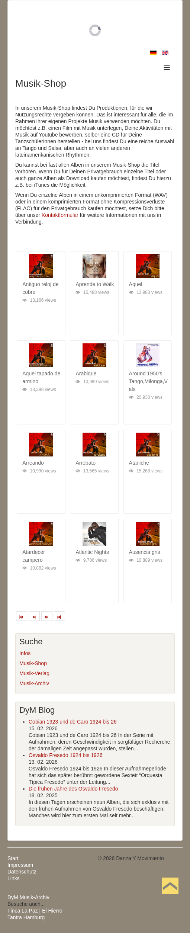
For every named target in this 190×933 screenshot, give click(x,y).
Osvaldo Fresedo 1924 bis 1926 (65, 755)
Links (13, 878)
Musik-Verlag (34, 673)
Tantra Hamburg (26, 917)
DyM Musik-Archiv (28, 897)
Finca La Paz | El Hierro (34, 911)
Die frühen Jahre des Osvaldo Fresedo (73, 789)
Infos (24, 653)
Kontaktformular (60, 215)
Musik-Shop (33, 663)
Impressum (20, 865)
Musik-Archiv (34, 683)
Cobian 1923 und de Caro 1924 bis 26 (73, 722)
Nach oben (170, 897)
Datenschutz (21, 872)
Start (13, 858)
